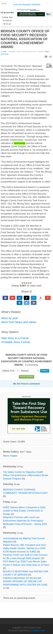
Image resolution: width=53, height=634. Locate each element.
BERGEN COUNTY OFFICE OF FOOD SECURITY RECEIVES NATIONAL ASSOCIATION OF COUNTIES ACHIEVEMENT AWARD (25, 39)
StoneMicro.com (37, 630)
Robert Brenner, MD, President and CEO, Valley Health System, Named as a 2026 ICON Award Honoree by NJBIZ (24, 548)
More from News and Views (18, 322)
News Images (10, 455)
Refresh (45, 371)
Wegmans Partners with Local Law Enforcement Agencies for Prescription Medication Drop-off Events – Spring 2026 (25, 520)
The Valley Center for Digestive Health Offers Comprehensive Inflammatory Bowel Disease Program (25, 475)
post (4, 52)
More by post (9, 318)
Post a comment (26, 377)
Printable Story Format (15, 342)
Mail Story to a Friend (15, 338)
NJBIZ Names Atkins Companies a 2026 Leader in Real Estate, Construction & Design (24, 510)
